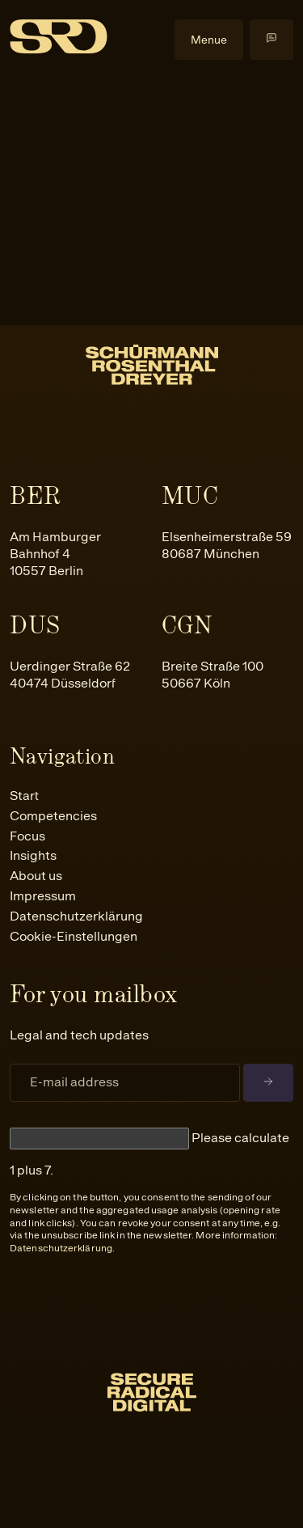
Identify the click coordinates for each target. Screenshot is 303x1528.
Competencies (53, 815)
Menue (209, 39)
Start (24, 795)
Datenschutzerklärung (76, 916)
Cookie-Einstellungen (73, 936)
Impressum (43, 896)
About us (36, 875)
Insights (33, 855)
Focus (27, 836)
